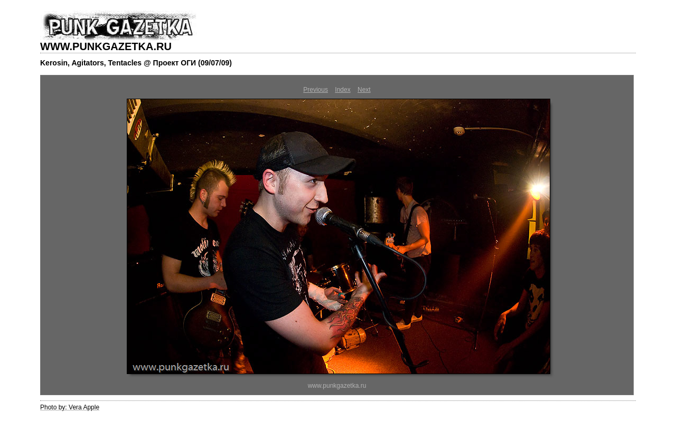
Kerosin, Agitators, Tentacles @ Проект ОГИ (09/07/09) (136, 63)
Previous (315, 89)
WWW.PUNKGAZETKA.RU (106, 46)
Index (342, 89)
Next (364, 89)
